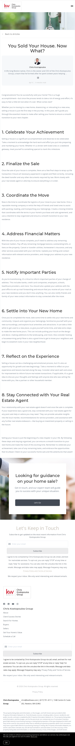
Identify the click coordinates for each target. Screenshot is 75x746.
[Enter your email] (39, 544)
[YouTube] (13, 604)
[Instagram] (17, 604)
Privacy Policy (37, 692)
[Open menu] (72, 6)
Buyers (6, 624)
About (5, 612)
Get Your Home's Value (12, 632)
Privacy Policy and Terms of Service (37, 571)
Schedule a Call (9, 636)
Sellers (6, 628)
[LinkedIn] (8, 604)
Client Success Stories (12, 616)
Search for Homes (10, 620)
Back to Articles (12, 34)
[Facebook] (4, 604)
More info (34, 737)
